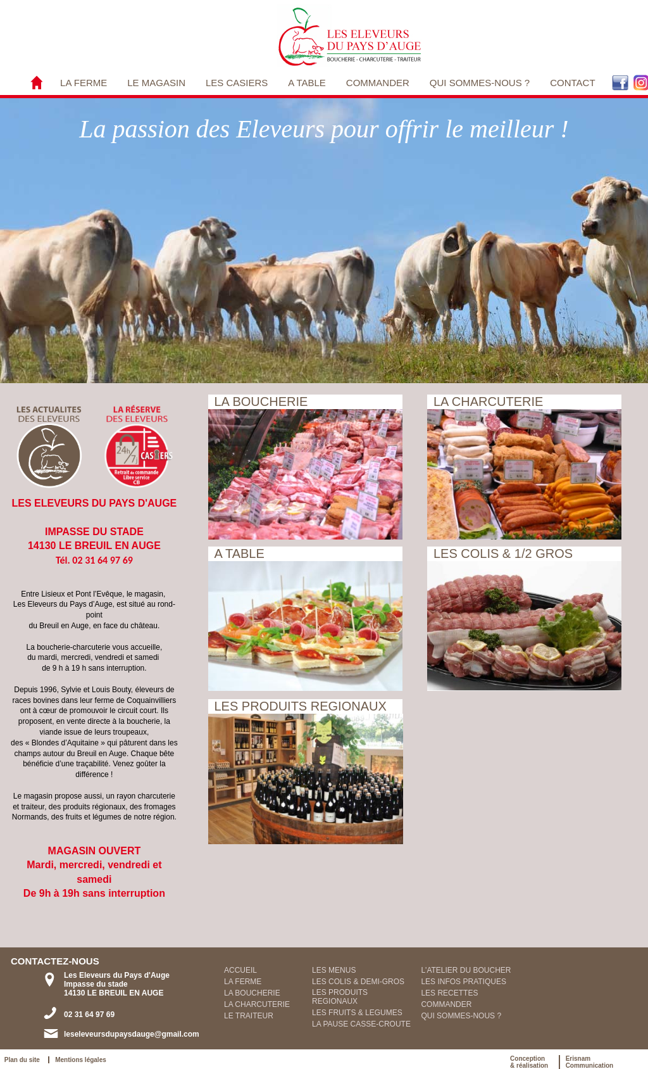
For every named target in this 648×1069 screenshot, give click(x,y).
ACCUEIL (240, 970)
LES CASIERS (237, 82)
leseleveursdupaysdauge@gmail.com (131, 1034)
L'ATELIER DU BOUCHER (466, 970)
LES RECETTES (449, 993)
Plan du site (24, 1059)
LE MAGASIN (156, 82)
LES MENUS (334, 970)
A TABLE (306, 82)
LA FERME (83, 82)
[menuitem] (83, 82)
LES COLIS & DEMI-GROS (358, 981)
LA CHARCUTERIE (257, 1004)
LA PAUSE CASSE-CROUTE (361, 1024)
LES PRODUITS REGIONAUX (340, 997)
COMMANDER (377, 82)
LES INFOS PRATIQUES (463, 981)
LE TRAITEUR (248, 1015)
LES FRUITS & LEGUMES (357, 1012)
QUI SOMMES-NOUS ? (480, 82)
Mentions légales (80, 1059)
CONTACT (572, 82)
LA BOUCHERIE (252, 993)
